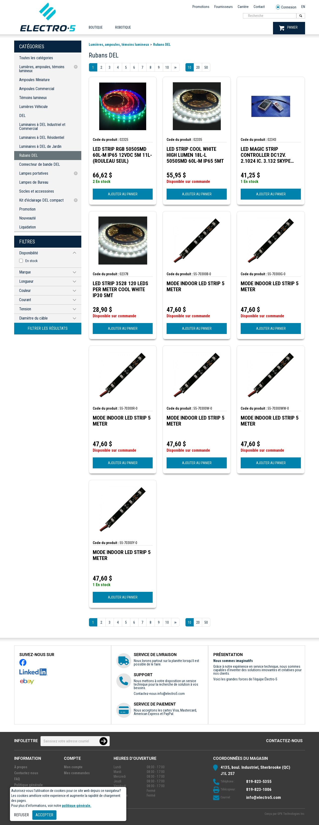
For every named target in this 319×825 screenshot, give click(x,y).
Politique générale (28, 785)
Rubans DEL (28, 155)
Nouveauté (27, 218)
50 (206, 67)
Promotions (200, 7)
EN (303, 7)
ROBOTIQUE (123, 27)
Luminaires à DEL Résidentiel (41, 137)
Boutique (96, 27)
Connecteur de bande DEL (39, 164)
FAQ (17, 779)
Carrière (243, 7)
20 (198, 67)
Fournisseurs (223, 7)
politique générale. (76, 806)
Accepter (44, 815)
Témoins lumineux (33, 97)
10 (189, 67)
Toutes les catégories (36, 57)
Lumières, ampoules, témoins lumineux (41, 68)
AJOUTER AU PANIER (122, 194)
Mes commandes (77, 773)
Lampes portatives (33, 173)
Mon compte (73, 767)
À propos (20, 767)
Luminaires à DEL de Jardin (40, 146)
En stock (31, 261)
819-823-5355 (259, 781)
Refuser (21, 815)
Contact (259, 7)
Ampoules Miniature (34, 79)
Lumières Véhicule (33, 106)
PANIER (288, 28)
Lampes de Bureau (33, 182)
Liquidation (27, 227)
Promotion (27, 209)
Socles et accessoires (36, 191)
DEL (22, 115)
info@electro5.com (171, 694)
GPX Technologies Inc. (291, 814)
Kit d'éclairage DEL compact (41, 200)
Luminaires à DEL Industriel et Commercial (42, 126)
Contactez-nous (284, 740)
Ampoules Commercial (36, 88)
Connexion (286, 7)
